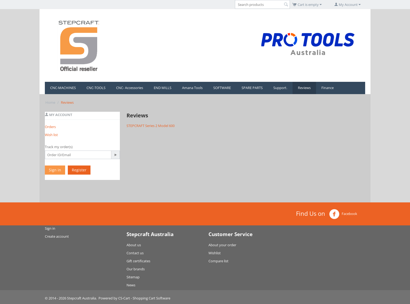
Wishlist (214, 253)
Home (50, 102)
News (131, 285)
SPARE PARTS (252, 87)
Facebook (343, 214)
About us (134, 245)
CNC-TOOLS (95, 87)
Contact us (135, 253)
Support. (280, 87)
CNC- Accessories (129, 87)
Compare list (218, 261)
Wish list (51, 134)
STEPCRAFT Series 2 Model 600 (151, 125)
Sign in (55, 169)
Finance (327, 87)
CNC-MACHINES (63, 87)
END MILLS (162, 87)
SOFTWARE (222, 87)
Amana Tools (192, 87)
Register (79, 169)
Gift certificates (138, 261)
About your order (222, 245)
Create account (57, 236)
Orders (50, 126)
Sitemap (133, 277)
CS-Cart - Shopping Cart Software (144, 298)
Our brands (136, 269)
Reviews (304, 87)
